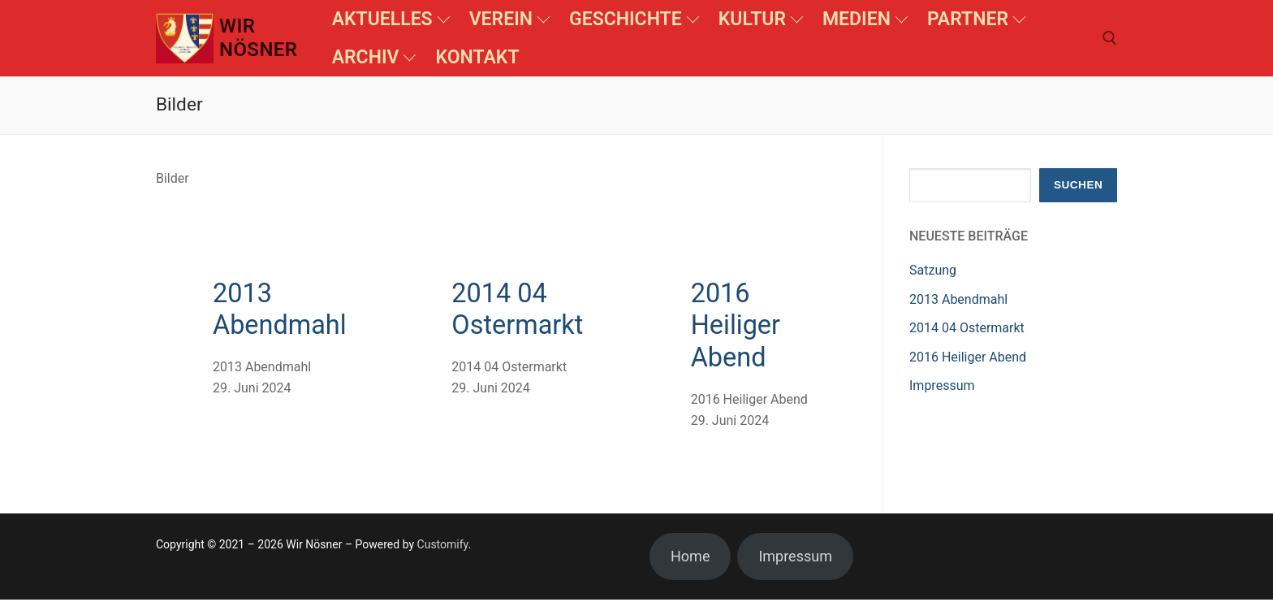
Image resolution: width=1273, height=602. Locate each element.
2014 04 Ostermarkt (519, 310)
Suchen (1078, 185)
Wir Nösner (258, 38)
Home (690, 559)
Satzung (932, 270)
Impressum (942, 385)
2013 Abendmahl (282, 310)
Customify (442, 547)
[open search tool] (1110, 38)
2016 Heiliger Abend (737, 327)
